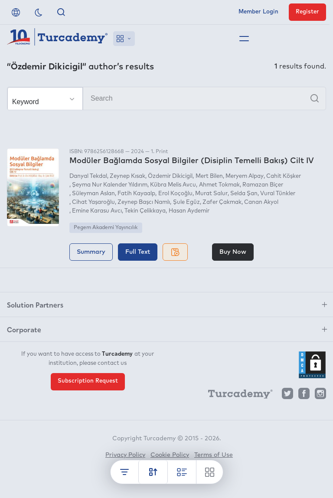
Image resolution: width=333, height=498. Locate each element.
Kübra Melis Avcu (173, 185)
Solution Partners (35, 304)
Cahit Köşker (283, 176)
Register (307, 12)
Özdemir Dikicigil (170, 176)
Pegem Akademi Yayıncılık (105, 227)
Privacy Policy (125, 455)
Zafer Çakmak (222, 202)
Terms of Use (213, 455)
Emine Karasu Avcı (97, 211)
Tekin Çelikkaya (145, 211)
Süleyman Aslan (93, 194)
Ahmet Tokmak (219, 185)
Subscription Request (88, 381)
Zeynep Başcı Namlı (144, 202)
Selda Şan (244, 194)
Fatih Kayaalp (136, 194)
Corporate (24, 329)
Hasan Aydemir (189, 211)
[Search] (166, 98)
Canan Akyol (261, 202)
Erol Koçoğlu (175, 194)
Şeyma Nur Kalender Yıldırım (109, 185)
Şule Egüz (186, 202)
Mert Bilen (209, 176)
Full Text (137, 252)
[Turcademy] (236, 395)
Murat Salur (211, 194)
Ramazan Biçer (262, 185)
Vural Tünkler (277, 194)
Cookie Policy (169, 455)
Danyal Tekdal (88, 176)
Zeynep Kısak (127, 176)
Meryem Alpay (244, 176)
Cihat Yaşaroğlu (93, 202)
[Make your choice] (45, 99)
